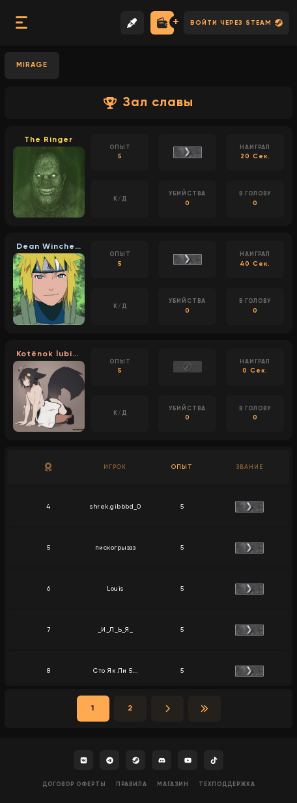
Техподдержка (227, 784)
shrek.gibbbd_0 (115, 506)
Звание (249, 467)
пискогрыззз (115, 547)
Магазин (173, 784)
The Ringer (48, 140)
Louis (115, 588)
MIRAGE (32, 64)
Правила (131, 784)
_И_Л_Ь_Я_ (116, 630)
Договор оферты (74, 784)
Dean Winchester (48, 247)
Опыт (182, 467)
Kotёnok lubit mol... (48, 354)
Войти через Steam (236, 23)
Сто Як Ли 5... (115, 671)
